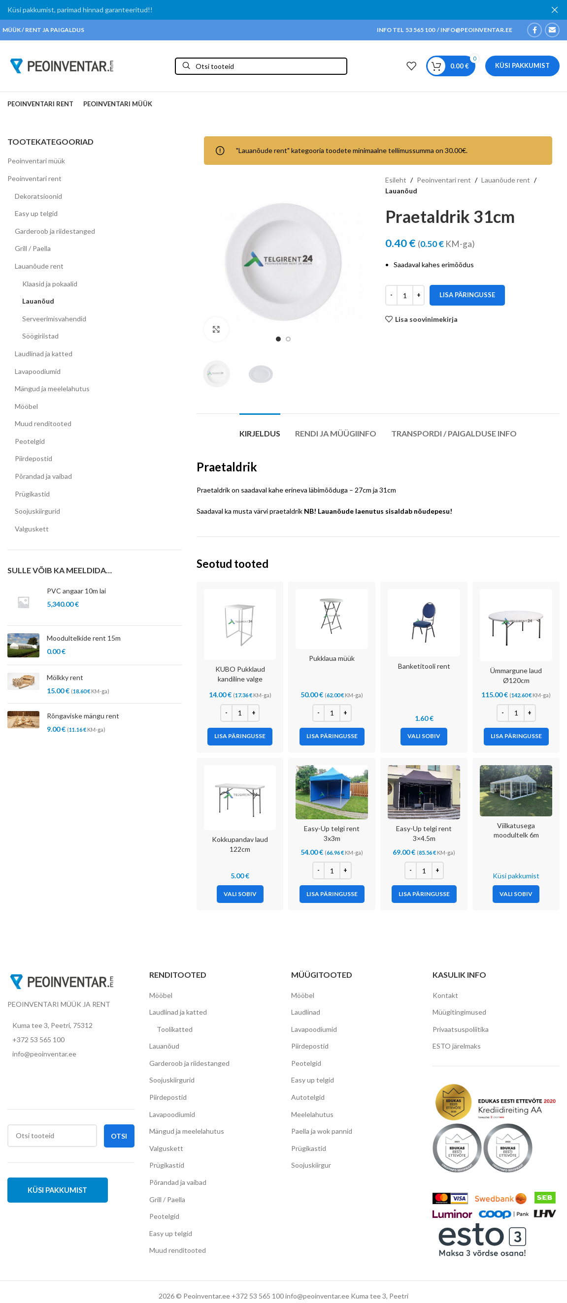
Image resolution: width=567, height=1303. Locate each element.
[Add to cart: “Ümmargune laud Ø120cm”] (516, 736)
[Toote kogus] (405, 295)
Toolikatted (175, 1029)
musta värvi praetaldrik (267, 511)
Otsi (119, 1136)
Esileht (395, 180)
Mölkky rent (65, 677)
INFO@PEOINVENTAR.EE (475, 29)
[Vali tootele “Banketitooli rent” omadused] (423, 736)
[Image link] (61, 981)
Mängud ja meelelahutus (52, 388)
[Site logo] (61, 65)
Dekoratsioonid (38, 196)
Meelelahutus (312, 1114)
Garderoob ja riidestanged (55, 231)
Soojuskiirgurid (37, 511)
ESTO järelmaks (457, 1046)
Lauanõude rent (39, 266)
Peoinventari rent (34, 178)
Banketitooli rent (424, 666)
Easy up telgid (36, 213)
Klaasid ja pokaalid (49, 283)
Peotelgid (30, 441)
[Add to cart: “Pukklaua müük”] (332, 736)
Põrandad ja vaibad (43, 476)
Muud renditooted (43, 423)
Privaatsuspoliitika (461, 1029)
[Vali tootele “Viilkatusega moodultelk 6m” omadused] (516, 894)
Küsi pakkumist (522, 65)
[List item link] (70, 1039)
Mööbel (26, 406)
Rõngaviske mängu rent (83, 716)
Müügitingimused (459, 1012)
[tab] (259, 428)
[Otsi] (261, 66)
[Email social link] (552, 30)
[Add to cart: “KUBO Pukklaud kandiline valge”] (239, 736)
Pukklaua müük (332, 658)
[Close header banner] (554, 10)
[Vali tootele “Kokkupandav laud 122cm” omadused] (240, 894)
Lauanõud (38, 301)
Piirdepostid (33, 458)
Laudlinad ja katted (43, 353)
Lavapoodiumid (38, 371)
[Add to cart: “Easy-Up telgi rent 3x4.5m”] (424, 894)
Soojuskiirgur (311, 1165)
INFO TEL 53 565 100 (406, 29)
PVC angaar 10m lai (76, 591)
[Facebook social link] (534, 30)
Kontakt (445, 995)
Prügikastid (32, 494)
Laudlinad (305, 1012)
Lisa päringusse (467, 295)
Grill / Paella (33, 248)
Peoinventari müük (36, 160)
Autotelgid (308, 1097)
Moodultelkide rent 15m (84, 638)
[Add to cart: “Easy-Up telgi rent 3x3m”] (332, 894)
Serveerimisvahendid (54, 318)
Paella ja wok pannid (321, 1131)
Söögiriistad (40, 336)
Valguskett (32, 529)
